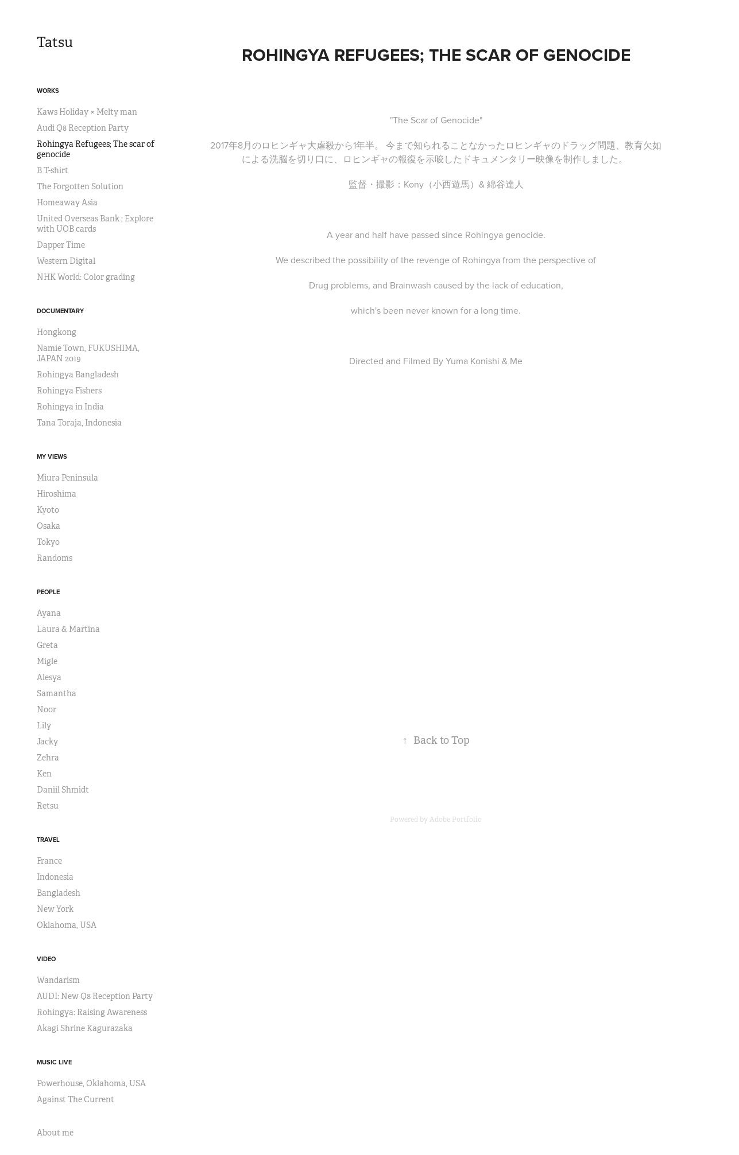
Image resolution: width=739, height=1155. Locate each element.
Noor (46, 709)
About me (55, 1132)
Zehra (48, 757)
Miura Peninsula (67, 478)
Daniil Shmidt (63, 790)
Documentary (60, 310)
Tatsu (55, 42)
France (49, 861)
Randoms (54, 558)
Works (48, 90)
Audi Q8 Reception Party (83, 128)
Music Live (54, 1062)
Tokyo (48, 542)
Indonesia (55, 877)
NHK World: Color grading (86, 277)
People (48, 591)
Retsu (48, 806)
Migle (47, 661)
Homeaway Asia (67, 202)
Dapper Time (61, 245)
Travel (48, 839)
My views (52, 456)
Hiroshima (56, 494)
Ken (44, 773)
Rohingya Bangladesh (78, 374)
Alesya (49, 677)
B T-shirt (52, 170)
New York (55, 909)
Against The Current (75, 1099)
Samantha (56, 693)
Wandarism (58, 980)
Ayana (49, 613)
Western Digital (66, 261)
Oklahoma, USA (66, 925)
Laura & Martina (68, 629)
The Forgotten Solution (80, 186)
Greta (47, 645)
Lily (44, 725)
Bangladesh (58, 893)
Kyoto (48, 510)
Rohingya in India (70, 406)
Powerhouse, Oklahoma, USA (91, 1083)
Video (46, 958)
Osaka (48, 526)
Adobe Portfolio (456, 819)
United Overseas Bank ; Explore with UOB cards (95, 223)
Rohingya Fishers (69, 390)
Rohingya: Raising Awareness (92, 1012)
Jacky (47, 741)
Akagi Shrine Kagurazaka (85, 1028)
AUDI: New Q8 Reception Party (95, 996)
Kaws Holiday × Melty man (87, 112)
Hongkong (56, 332)
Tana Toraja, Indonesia (79, 422)
